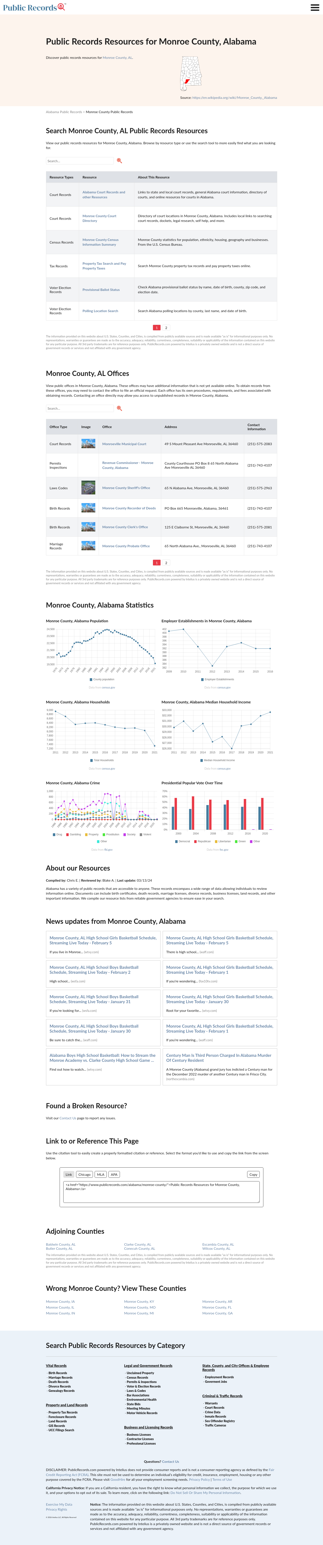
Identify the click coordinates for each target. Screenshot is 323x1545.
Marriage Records (61, 1377)
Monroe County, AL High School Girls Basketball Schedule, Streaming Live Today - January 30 (219, 999)
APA (114, 1174)
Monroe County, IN (60, 1313)
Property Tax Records (63, 1412)
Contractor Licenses (140, 1439)
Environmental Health (142, 1399)
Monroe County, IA (60, 1301)
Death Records (58, 1382)
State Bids (133, 1404)
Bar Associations (138, 1395)
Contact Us (67, 1118)
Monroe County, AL (117, 57)
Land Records (58, 1421)
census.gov (108, 687)
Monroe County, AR (217, 1301)
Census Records (137, 1377)
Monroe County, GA (217, 1313)
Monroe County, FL (217, 1307)
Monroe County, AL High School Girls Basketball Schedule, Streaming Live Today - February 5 (103, 940)
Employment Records (219, 1377)
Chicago (84, 1174)
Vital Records (56, 1366)
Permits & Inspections (142, 1382)
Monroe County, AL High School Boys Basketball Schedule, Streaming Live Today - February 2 (94, 970)
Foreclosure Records (62, 1417)
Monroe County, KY (139, 1301)
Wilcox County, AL (216, 1248)
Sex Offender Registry (220, 1421)
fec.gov (224, 849)
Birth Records (58, 1373)
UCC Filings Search (61, 1430)
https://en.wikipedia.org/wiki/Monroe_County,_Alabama (234, 97)
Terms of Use (222, 1479)
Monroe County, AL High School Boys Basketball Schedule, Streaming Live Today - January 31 (94, 999)
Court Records (214, 1407)
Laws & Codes (136, 1391)
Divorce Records (60, 1386)
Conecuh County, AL (139, 1248)
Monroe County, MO (140, 1307)
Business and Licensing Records (148, 1427)
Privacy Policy (199, 1479)
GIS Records (57, 1426)
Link (69, 1174)
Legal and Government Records (148, 1366)
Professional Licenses (141, 1443)
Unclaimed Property (140, 1373)
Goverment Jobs (216, 1381)
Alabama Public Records (64, 112)
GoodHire (117, 1479)
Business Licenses (139, 1434)
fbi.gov (108, 849)
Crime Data (212, 1412)
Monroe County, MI (139, 1313)
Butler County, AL (59, 1248)
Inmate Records (215, 1416)
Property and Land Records (67, 1405)
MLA (100, 1174)
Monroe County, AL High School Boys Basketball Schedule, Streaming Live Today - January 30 (94, 1028)
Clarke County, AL (137, 1244)
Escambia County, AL (218, 1244)
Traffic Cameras (215, 1425)
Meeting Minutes (138, 1408)
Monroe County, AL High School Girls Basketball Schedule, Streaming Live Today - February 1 (219, 970)
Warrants (211, 1403)
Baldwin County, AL (61, 1244)
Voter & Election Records (144, 1386)
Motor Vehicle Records (142, 1413)
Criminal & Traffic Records (222, 1396)
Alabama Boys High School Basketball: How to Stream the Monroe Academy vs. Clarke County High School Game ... (103, 1058)
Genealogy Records (62, 1391)
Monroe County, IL (60, 1307)
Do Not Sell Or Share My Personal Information (205, 1492)
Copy (254, 1174)
